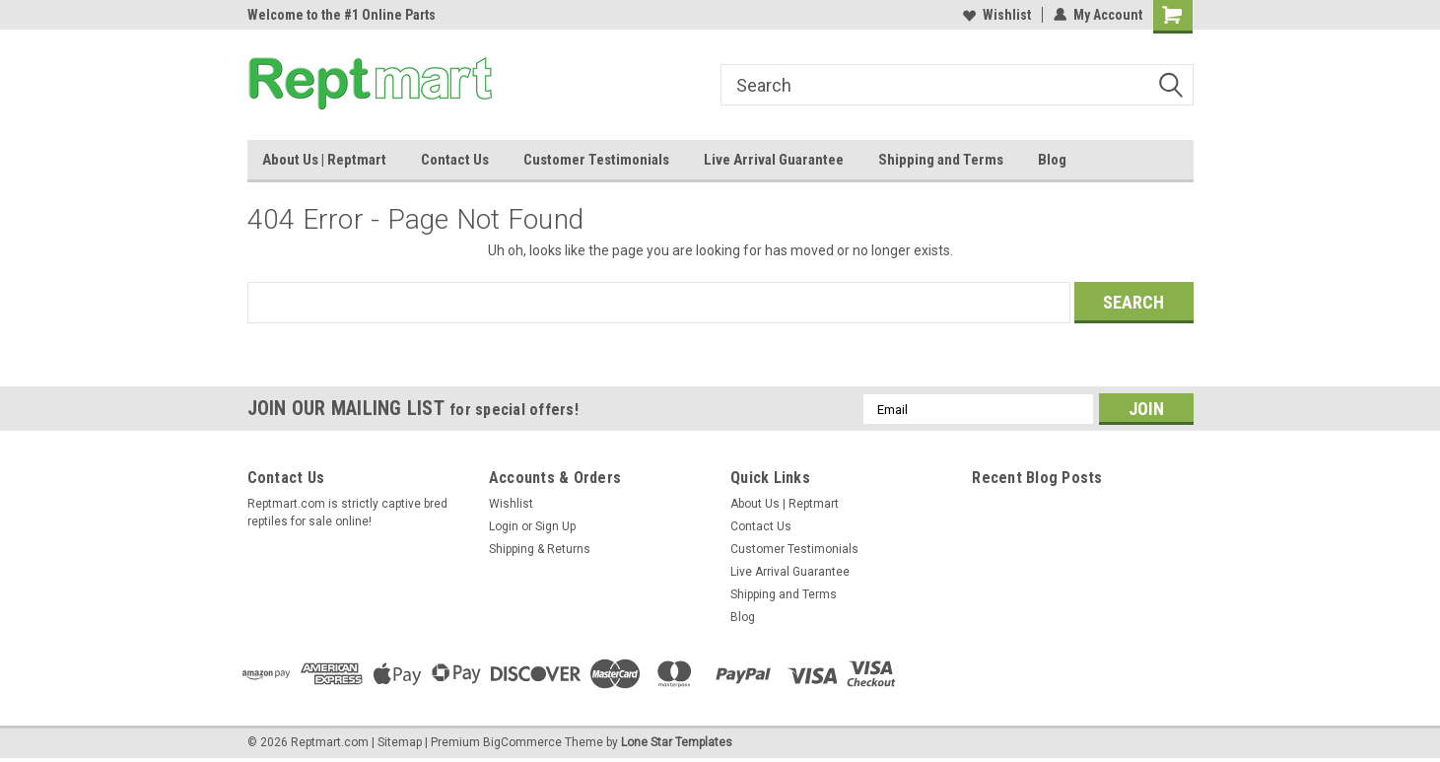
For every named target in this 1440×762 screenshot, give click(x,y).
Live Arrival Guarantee (774, 160)
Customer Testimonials (596, 160)
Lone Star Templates (676, 742)
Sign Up (555, 526)
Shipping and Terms (940, 160)
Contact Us (455, 160)
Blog (1052, 160)
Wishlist (997, 15)
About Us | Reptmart (324, 160)
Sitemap (399, 742)
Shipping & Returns (539, 549)
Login (503, 526)
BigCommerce (522, 742)
